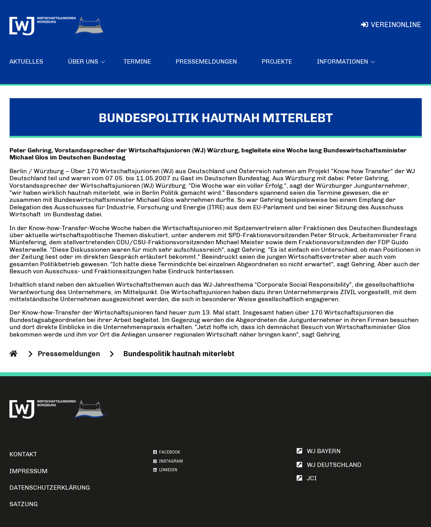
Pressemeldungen (206, 61)
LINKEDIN (165, 470)
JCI (307, 478)
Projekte (277, 61)
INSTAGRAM (168, 461)
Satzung (23, 504)
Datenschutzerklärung (49, 487)
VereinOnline (391, 24)
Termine (137, 61)
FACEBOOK (166, 452)
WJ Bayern (319, 451)
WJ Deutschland (329, 464)
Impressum (28, 471)
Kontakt (23, 454)
